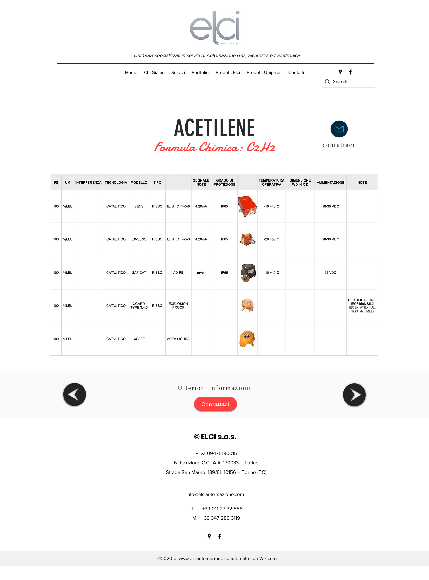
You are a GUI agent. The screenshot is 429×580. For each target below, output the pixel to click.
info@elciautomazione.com (215, 494)
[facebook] (350, 72)
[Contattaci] (215, 404)
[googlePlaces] (340, 72)
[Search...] (347, 81)
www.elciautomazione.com (206, 558)
